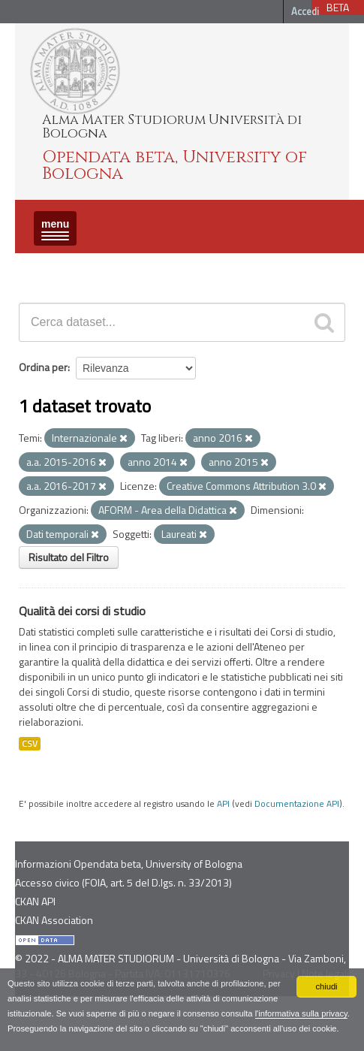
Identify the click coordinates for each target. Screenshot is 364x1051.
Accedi (305, 11)
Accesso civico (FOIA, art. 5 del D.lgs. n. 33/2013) (123, 882)
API (223, 804)
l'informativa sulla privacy (301, 1013)
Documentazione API (296, 804)
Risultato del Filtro (69, 557)
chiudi (326, 986)
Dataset (41, 266)
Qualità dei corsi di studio (82, 611)
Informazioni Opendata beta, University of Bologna (128, 863)
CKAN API (35, 901)
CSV (30, 743)
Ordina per (43, 367)
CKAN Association (54, 920)
